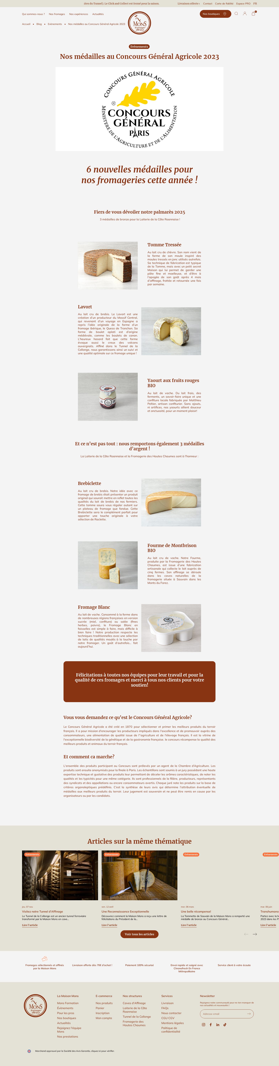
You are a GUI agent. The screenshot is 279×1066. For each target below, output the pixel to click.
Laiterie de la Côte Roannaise (135, 1009)
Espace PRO (243, 3)
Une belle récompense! (196, 911)
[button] (244, 13)
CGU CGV (167, 1018)
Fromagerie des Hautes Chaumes (134, 1023)
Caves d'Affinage (134, 1003)
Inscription (102, 1013)
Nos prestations (67, 1036)
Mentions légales (172, 1023)
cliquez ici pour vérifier (102, 1050)
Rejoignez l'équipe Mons (69, 1029)
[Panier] (253, 13)
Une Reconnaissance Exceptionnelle (125, 911)
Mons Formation (67, 1003)
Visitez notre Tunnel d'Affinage (42, 911)
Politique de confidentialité (170, 1029)
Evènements (139, 46)
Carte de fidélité (224, 3)
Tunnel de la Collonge (137, 1016)
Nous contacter (171, 1013)
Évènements (65, 1008)
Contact (207, 3)
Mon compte (104, 1018)
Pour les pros (65, 1013)
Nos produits (104, 1003)
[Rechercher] (236, 13)
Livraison (167, 1003)
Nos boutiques (215, 13)
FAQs (165, 1008)
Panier (100, 1008)
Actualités (64, 1023)
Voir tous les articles (139, 934)
